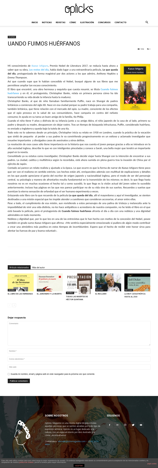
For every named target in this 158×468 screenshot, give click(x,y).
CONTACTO (120, 22)
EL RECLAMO (100, 294)
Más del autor (38, 267)
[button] (146, 22)
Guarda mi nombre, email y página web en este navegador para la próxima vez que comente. (53, 374)
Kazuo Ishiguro (40, 65)
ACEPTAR (79, 466)
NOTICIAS (47, 22)
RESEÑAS (12, 37)
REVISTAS (60, 22)
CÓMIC (72, 22)
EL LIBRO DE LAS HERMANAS (20, 294)
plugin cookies (152, 464)
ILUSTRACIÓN (87, 22)
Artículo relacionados (19, 267)
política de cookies (26, 462)
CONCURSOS (104, 22)
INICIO (35, 22)
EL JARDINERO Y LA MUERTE (49, 294)
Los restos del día (38, 69)
